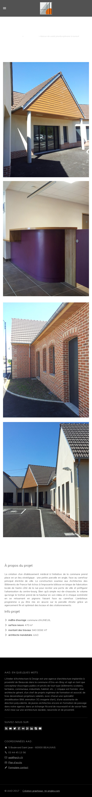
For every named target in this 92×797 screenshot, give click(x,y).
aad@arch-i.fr (15, 757)
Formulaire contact (18, 767)
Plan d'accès (15, 762)
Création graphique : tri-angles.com (41, 790)
